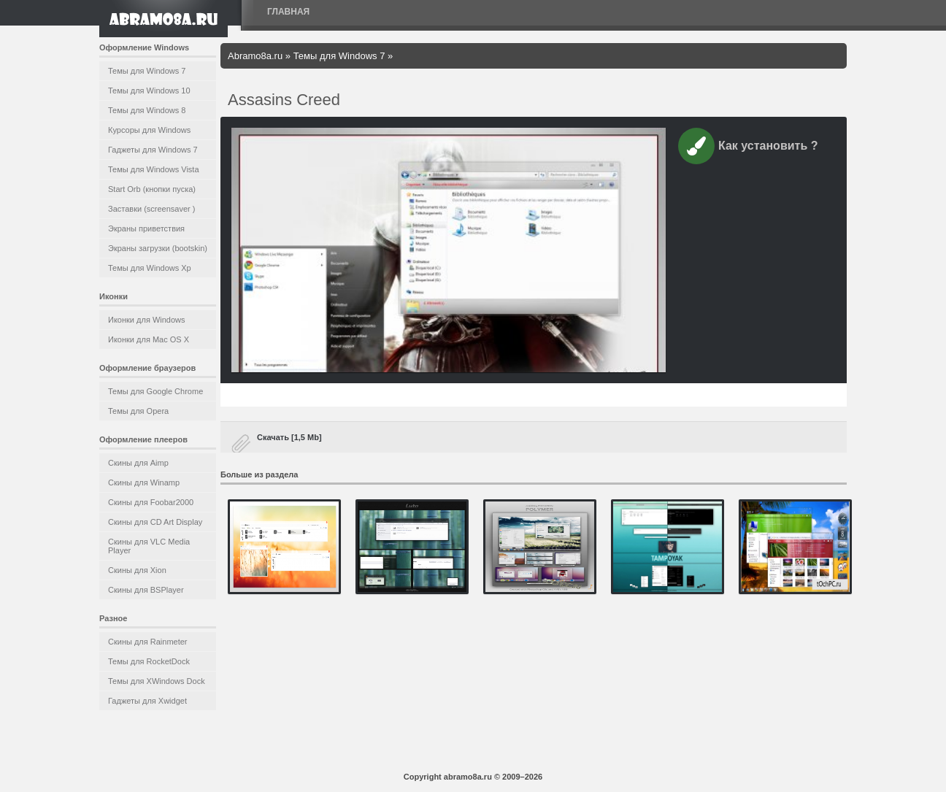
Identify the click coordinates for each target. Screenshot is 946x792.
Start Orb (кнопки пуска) (152, 189)
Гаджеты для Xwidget (147, 700)
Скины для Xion (137, 570)
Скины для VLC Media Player (149, 546)
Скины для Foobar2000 (150, 502)
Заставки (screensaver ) (151, 208)
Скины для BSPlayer (146, 589)
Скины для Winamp (144, 482)
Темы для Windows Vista (153, 169)
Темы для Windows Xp (149, 268)
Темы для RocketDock (149, 661)
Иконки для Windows (146, 319)
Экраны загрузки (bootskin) (157, 248)
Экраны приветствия (146, 228)
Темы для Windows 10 (149, 90)
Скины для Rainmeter (148, 641)
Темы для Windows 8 (146, 110)
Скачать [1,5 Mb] (289, 437)
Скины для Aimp (138, 462)
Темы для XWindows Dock (156, 681)
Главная (288, 12)
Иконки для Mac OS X (148, 339)
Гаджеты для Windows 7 (153, 149)
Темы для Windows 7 (146, 70)
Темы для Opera (138, 411)
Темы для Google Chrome (155, 391)
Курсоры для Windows (149, 130)
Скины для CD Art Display (155, 522)
